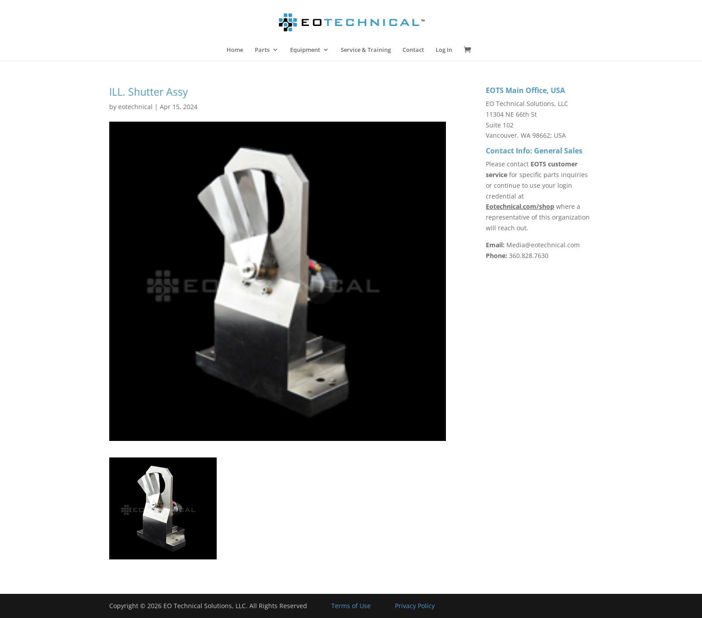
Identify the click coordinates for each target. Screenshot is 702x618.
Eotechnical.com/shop (520, 206)
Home (235, 50)
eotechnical (135, 106)
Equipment (305, 50)
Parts (262, 50)
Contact (413, 50)
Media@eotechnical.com (543, 245)
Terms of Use (351, 605)
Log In (444, 50)
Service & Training (366, 50)
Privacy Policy (415, 605)
